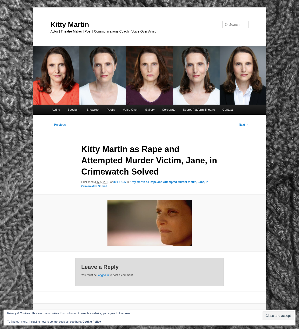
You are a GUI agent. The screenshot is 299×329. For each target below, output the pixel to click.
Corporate (168, 109)
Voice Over (130, 109)
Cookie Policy (91, 321)
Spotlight (73, 109)
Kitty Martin (69, 24)
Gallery (150, 109)
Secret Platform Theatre (199, 109)
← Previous (58, 124)
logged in (103, 275)
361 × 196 (119, 182)
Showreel (93, 109)
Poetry (111, 109)
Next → (244, 124)
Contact (227, 109)
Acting (56, 109)
